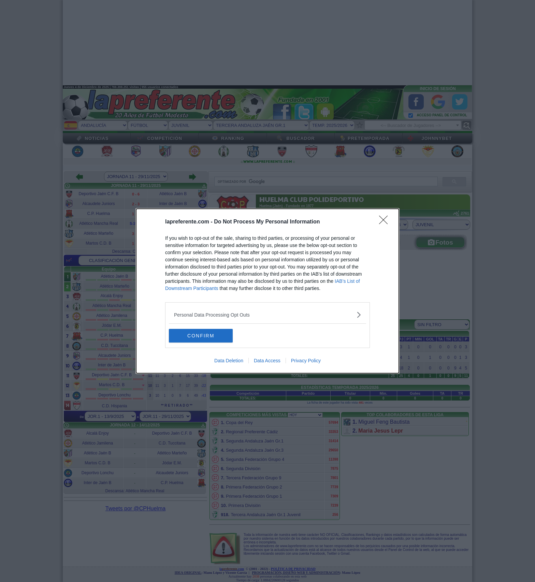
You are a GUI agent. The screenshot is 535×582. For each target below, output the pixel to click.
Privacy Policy (306, 360)
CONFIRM (201, 335)
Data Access (267, 360)
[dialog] (267, 291)
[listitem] (267, 314)
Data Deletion (228, 360)
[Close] (385, 222)
